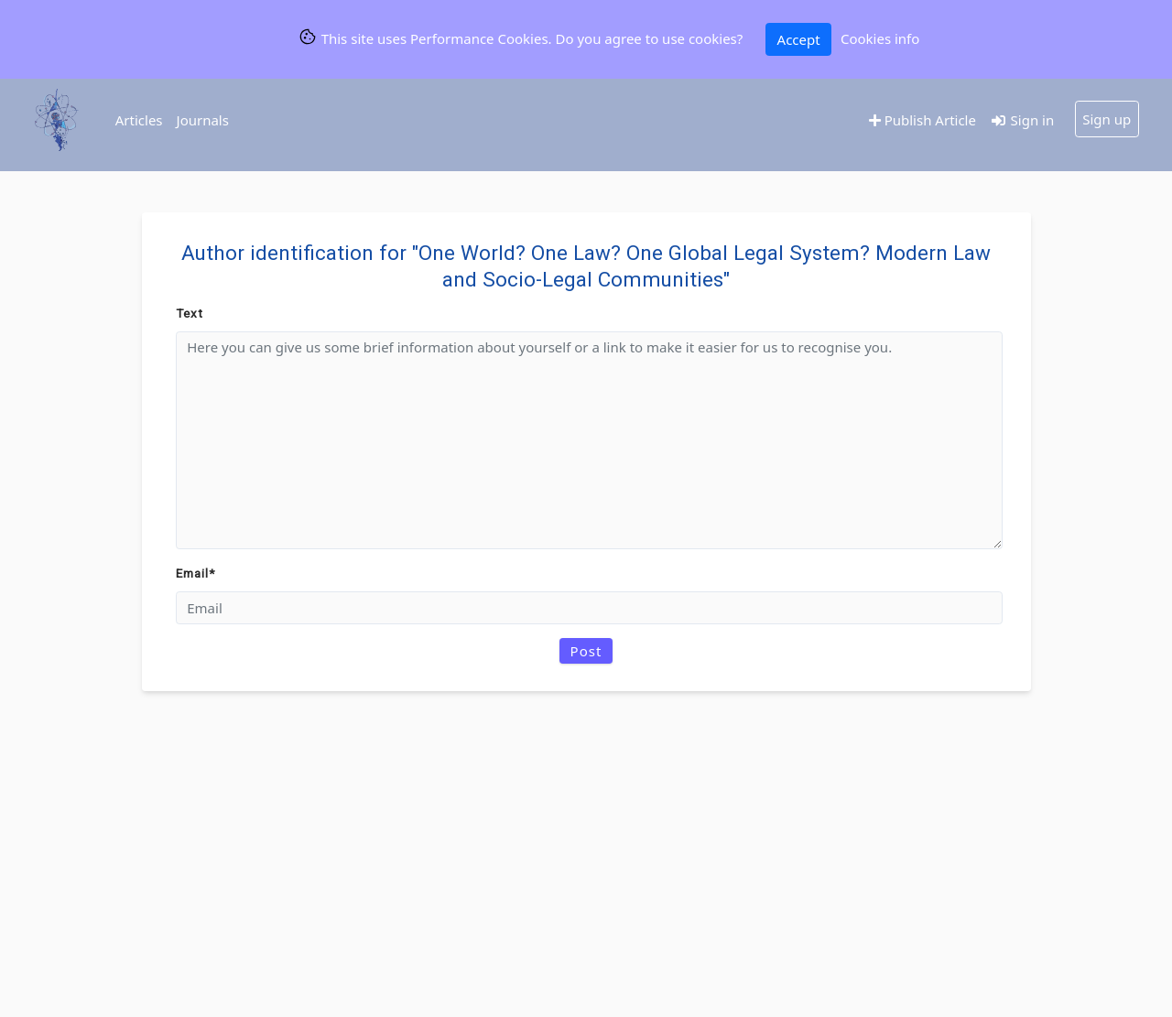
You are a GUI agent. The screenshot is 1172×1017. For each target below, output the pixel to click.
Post (586, 651)
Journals (203, 120)
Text (189, 313)
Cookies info (880, 38)
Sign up (1106, 119)
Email (195, 573)
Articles (139, 120)
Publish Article (922, 120)
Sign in (1022, 120)
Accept (798, 39)
